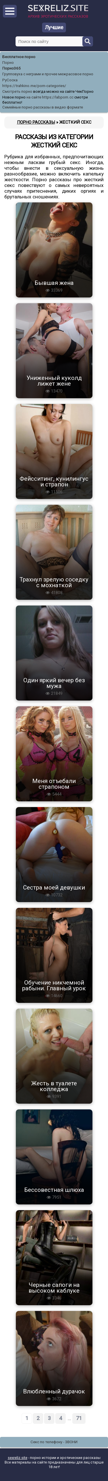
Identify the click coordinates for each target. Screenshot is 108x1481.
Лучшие (54, 27)
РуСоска (10, 80)
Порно (8, 62)
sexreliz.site (17, 1458)
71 (79, 1418)
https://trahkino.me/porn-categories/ (34, 86)
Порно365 (11, 68)
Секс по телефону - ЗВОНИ (54, 1442)
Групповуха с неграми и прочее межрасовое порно (47, 74)
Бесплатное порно (18, 57)
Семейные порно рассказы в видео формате (42, 107)
